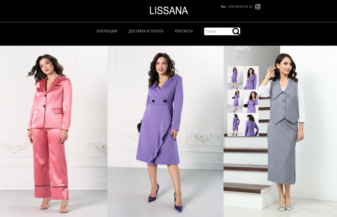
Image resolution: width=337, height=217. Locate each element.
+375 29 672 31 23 (240, 7)
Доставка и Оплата (146, 31)
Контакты (184, 31)
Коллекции (107, 31)
